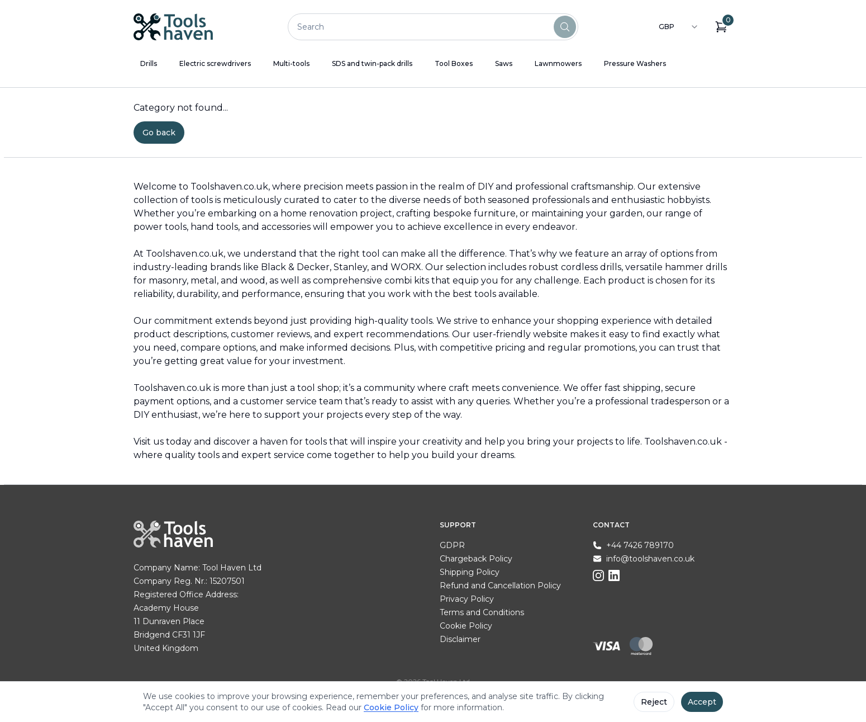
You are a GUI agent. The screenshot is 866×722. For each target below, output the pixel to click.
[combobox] (679, 27)
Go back (158, 133)
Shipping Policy (469, 572)
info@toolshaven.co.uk (650, 559)
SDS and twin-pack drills (372, 63)
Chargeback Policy (476, 559)
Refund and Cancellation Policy (500, 586)
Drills (148, 63)
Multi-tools (291, 63)
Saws (503, 63)
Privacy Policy (467, 599)
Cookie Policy (466, 626)
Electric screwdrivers (215, 63)
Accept (702, 702)
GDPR (452, 545)
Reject (654, 702)
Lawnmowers (558, 63)
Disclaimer (460, 639)
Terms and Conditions (482, 612)
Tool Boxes (454, 63)
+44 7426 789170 (640, 545)
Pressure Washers (635, 63)
